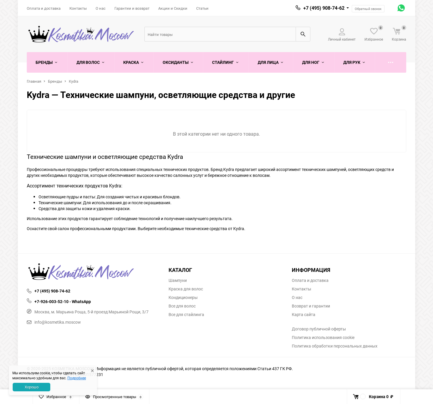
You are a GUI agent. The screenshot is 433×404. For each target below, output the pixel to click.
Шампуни (178, 280)
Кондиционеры (183, 297)
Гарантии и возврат (131, 8)
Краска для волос (186, 289)
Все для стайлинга (186, 314)
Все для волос (182, 306)
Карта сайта (303, 314)
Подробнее (76, 377)
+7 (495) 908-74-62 (323, 8)
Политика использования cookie (323, 337)
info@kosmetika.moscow (54, 322)
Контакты (78, 8)
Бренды (55, 81)
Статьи (202, 8)
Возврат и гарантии (311, 306)
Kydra (73, 81)
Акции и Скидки (172, 8)
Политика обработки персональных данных (334, 346)
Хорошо (32, 387)
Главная (34, 81)
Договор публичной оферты (319, 329)
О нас (101, 8)
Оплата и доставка (44, 8)
